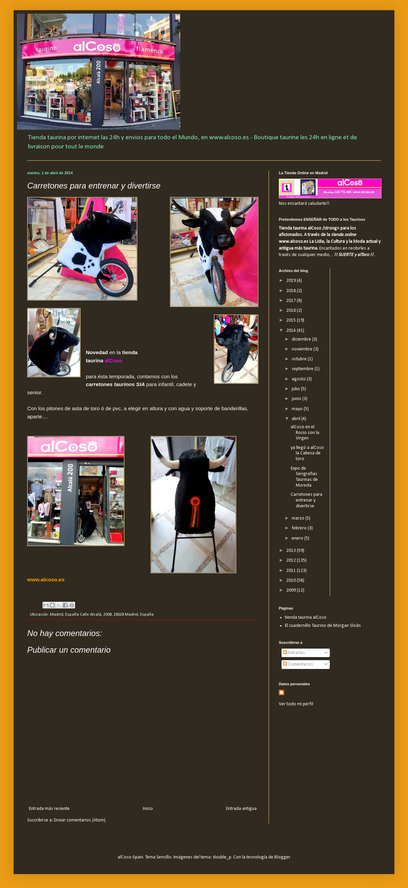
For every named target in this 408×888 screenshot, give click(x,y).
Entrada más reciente (49, 808)
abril (296, 418)
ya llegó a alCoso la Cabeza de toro (307, 453)
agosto (299, 379)
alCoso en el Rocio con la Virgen (305, 432)
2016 (291, 310)
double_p (222, 857)
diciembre (302, 339)
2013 (291, 550)
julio (296, 389)
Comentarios (298, 664)
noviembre (302, 349)
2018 (291, 290)
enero (298, 538)
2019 (291, 280)
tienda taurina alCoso (305, 617)
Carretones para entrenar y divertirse (306, 500)
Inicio (148, 808)
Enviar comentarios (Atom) (79, 820)
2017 (291, 300)
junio (297, 398)
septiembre (303, 368)
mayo (298, 409)
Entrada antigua (241, 808)
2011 (291, 570)
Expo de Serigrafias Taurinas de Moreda (304, 477)
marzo (298, 518)
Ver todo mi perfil (296, 704)
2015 (291, 320)
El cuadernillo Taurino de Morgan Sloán (323, 625)
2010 (291, 580)
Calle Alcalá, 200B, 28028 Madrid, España (117, 615)
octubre (300, 359)
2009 (291, 590)
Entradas (294, 652)
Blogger (282, 857)
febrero (300, 528)
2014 (291, 330)
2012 (291, 560)
